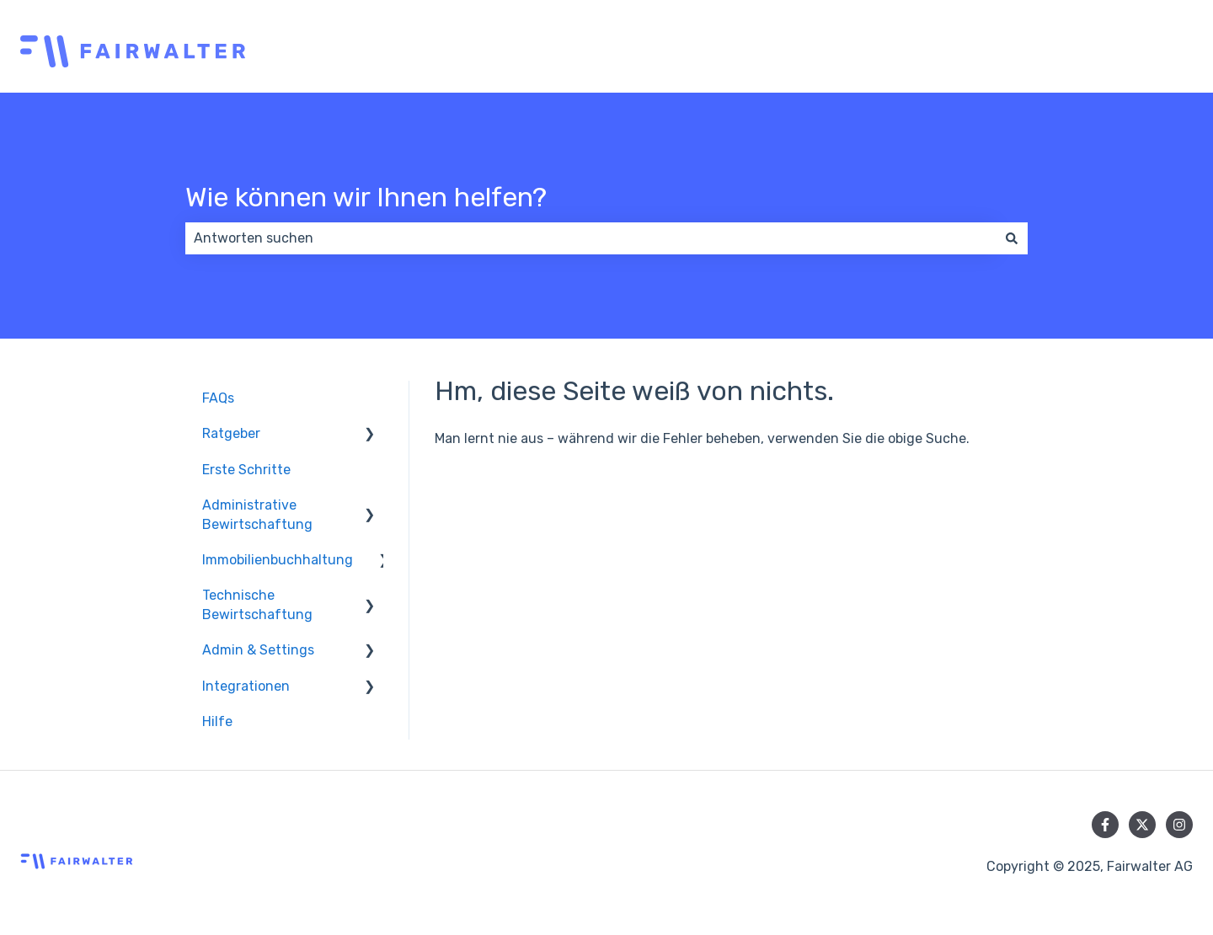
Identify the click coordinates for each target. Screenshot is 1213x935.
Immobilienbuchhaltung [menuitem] (277, 560)
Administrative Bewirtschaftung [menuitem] (257, 514)
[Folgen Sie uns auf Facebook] (1105, 824)
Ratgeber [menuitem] (231, 433)
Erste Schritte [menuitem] (246, 470)
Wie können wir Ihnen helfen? (366, 197)
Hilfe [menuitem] (217, 721)
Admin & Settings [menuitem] (258, 650)
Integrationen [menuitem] (246, 686)
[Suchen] (1012, 238)
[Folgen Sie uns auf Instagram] (1179, 824)
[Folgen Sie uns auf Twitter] (1142, 824)
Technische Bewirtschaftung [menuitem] (257, 604)
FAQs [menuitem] (218, 398)
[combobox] (590, 238)
